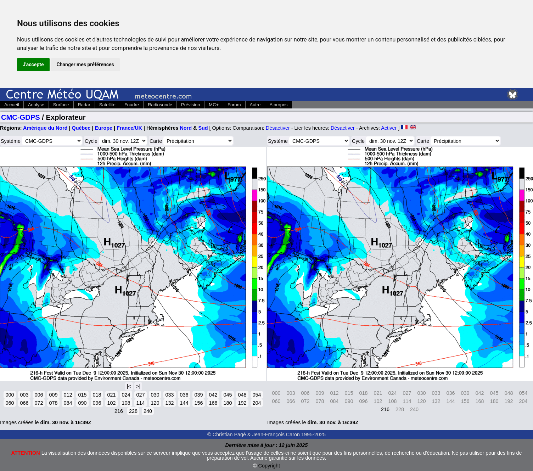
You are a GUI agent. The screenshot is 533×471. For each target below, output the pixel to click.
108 (126, 403)
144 (184, 403)
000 (9, 395)
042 (213, 395)
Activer (389, 128)
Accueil (11, 104)
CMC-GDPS (20, 117)
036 (184, 395)
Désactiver (278, 128)
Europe (103, 128)
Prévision (190, 104)
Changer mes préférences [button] (85, 64)
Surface (61, 104)
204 (256, 403)
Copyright (269, 466)
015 (82, 395)
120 (155, 403)
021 (111, 395)
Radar (84, 104)
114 (140, 403)
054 (256, 395)
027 (140, 395)
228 (133, 411)
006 (38, 395)
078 (53, 403)
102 (111, 403)
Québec (81, 128)
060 (9, 403)
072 (38, 403)
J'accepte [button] (33, 64)
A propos (278, 104)
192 (242, 403)
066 (24, 403)
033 (169, 395)
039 (198, 395)
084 (67, 403)
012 (67, 395)
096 (96, 403)
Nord (186, 128)
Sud (203, 128)
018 (96, 395)
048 (242, 395)
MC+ (214, 104)
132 (169, 403)
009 (53, 395)
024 (126, 395)
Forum (234, 104)
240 (148, 411)
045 (227, 395)
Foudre (131, 104)
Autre (255, 104)
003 (24, 395)
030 (155, 395)
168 (213, 403)
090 (82, 403)
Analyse (36, 104)
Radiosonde (160, 104)
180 (227, 403)
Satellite (107, 104)
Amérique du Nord (45, 128)
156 (198, 403)
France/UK (129, 128)
